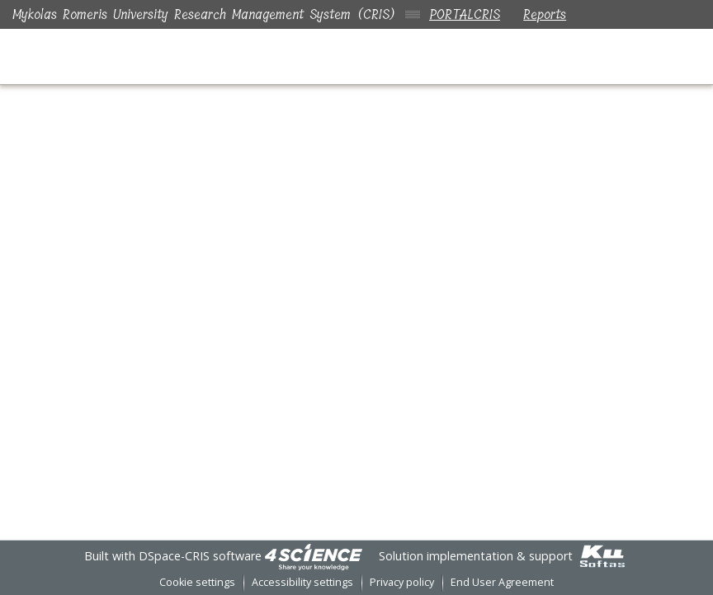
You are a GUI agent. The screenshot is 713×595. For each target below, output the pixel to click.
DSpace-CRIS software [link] (200, 556)
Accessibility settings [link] (302, 582)
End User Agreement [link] (502, 582)
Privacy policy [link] (402, 582)
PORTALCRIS (464, 14)
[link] (313, 556)
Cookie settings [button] (197, 582)
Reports (547, 14)
